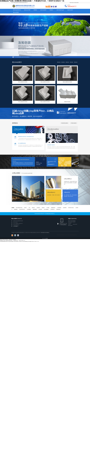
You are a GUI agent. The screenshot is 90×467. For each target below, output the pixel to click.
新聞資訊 (74, 220)
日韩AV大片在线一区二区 (35, 241)
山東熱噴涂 (38, 207)
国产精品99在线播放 (10, 241)
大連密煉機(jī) (29, 209)
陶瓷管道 (33, 207)
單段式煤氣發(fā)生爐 (19, 207)
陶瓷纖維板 (15, 209)
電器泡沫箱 (75, 62)
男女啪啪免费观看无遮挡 (3, 241)
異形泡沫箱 (71, 62)
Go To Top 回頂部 (45, 238)
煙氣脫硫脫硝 (58, 209)
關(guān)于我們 (70, 220)
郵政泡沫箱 (58, 62)
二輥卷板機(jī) (59, 207)
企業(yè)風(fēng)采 (69, 223)
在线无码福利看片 (16, 241)
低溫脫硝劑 (64, 207)
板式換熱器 (40, 209)
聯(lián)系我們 (76, 2)
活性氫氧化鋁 (52, 209)
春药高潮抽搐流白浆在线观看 (27, 241)
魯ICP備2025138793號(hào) (45, 232)
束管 (29, 207)
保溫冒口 (25, 207)
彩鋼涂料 (43, 207)
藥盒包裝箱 (63, 62)
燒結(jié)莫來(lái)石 (22, 209)
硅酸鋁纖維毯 (35, 209)
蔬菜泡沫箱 (67, 62)
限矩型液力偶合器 (71, 207)
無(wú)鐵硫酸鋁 (46, 209)
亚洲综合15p (21, 241)
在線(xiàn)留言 (72, 2)
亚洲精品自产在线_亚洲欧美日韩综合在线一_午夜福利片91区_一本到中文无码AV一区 (12, 240)
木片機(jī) (47, 207)
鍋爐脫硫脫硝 (53, 207)
